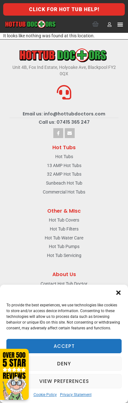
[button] (118, 292)
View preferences (64, 381)
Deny (64, 363)
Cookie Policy (45, 394)
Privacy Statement (76, 394)
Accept (64, 346)
